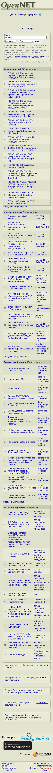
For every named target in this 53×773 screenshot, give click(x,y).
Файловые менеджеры (39, 527)
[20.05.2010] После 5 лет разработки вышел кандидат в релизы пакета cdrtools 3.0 (22, 114)
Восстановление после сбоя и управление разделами (41, 586)
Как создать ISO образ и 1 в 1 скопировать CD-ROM (20, 253)
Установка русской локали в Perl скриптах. (20, 308)
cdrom (32, 45)
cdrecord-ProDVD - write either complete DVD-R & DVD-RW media (19, 636)
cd (33, 50)
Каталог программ (13, 507)
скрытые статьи (24, 692)
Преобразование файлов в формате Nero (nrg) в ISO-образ (20, 269)
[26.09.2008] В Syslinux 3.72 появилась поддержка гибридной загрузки (21, 139)
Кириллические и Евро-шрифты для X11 (19, 571)
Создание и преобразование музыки (41, 615)
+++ (22, 14)
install (6, 50)
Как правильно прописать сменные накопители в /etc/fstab (20, 316)
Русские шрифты (38, 571)
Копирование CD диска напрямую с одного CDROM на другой (21, 479)
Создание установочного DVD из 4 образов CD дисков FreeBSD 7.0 (20, 279)
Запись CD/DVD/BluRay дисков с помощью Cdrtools (21, 397)
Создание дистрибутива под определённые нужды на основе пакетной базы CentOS (21, 461)
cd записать (13, 389)
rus (39, 498)
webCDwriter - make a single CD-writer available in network (19, 645)
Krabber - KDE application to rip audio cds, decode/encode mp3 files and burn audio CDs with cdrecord (19, 611)
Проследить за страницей (9, 769)
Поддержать (45, 768)
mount (33, 48)
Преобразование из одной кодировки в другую (42, 654)
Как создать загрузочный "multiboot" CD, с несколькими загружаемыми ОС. (20, 245)
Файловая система (38, 622)
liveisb (19, 50)
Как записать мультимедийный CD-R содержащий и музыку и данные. (19, 225)
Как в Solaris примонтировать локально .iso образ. (20, 348)
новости (15, 14)
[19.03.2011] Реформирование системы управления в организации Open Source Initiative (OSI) (22, 93)
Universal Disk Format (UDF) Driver (18, 625)
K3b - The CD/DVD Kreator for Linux (16, 601)
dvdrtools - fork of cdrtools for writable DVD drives (20, 564)
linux (16, 48)
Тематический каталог (15, 362)
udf (18, 54)
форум (28, 14)
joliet (28, 52)
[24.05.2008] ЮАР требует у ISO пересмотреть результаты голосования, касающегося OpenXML (22, 174)
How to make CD (16, 379)
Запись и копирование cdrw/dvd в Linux (18, 369)
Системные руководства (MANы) (28, 690)
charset (44, 498)
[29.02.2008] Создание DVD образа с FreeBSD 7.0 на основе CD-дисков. (21, 195)
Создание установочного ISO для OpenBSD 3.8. (20, 287)
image (44, 420)
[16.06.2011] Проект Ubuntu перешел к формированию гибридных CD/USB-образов (21, 75)
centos (41, 458)
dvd (38, 45)
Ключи (7, 35)
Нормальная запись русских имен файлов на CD (21, 496)
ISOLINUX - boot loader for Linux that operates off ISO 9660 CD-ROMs (19, 582)
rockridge (36, 52)
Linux (36, 594)
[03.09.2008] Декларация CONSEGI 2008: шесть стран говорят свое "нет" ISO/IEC (22, 148)
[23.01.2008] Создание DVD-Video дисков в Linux (21, 202)
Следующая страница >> (15, 207)
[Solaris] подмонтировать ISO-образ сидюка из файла (21, 431)
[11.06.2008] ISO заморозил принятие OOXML (21, 166)
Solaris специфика (40, 345)
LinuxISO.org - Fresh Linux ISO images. (17, 594)
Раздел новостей (13, 69)
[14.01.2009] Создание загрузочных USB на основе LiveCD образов (21, 131)
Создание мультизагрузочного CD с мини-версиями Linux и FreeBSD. (20, 420)
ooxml (44, 45)
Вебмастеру (46, 770)
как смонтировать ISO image (21, 442)
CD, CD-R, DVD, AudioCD (42, 217)
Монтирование (42, 349)
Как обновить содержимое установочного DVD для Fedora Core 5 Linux (20, 335)
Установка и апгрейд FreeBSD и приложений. (41, 279)
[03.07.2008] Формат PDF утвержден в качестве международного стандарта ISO (21, 157)
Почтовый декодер (17, 654)
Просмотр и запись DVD (39, 564)
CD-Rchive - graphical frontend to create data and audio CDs (18, 524)
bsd (39, 454)
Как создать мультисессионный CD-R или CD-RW (20, 235)
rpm (39, 462)
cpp (12, 50)
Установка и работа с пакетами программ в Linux (41, 297)
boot (22, 48)
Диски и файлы (39, 316)
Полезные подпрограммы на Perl (42, 308)
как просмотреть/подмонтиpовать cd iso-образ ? (22, 487)
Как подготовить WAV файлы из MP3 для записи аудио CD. (20, 325)
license (27, 50)
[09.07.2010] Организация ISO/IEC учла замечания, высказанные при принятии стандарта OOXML (21, 104)
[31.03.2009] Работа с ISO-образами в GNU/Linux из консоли (20, 122)
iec (26, 48)
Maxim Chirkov (44, 766)
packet (41, 460)
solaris (41, 434)
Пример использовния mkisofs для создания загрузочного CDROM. (18, 470)
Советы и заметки (13, 212)
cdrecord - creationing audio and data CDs (18, 513)
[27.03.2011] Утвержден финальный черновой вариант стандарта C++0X (22, 84)
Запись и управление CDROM (39, 513)
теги (35, 14)
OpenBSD (40, 287)
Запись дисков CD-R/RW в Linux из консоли (20, 412)
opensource (41, 50)
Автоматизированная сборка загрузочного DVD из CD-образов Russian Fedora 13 (20, 297)
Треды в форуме (21, 702)
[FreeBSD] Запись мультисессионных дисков (20, 451)
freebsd (40, 48)
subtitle (7, 54)
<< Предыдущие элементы (22, 716)
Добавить (34, 768)
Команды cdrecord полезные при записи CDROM (18, 261)
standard (8, 48)
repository (42, 464)
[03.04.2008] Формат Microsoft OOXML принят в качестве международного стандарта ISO (22, 185)
